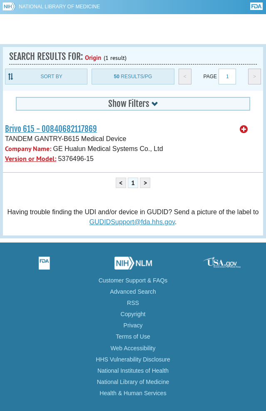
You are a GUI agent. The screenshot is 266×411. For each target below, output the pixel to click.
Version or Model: (30, 158)
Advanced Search (133, 291)
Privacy (133, 325)
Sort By (51, 76)
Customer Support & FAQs (133, 280)
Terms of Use (133, 336)
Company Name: (28, 148)
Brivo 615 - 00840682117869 (51, 129)
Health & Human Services (132, 393)
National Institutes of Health (133, 370)
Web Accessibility (133, 348)
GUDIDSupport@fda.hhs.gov (132, 221)
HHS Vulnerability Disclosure (133, 359)
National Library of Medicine (59, 7)
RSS (133, 303)
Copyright (133, 314)
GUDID (133, 29)
